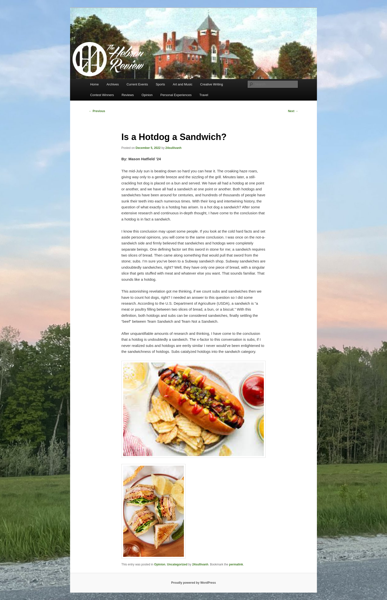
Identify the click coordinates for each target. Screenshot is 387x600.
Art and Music (182, 84)
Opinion (147, 95)
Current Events (137, 84)
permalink (236, 564)
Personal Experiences (176, 95)
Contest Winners (102, 95)
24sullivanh (173, 148)
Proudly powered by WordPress (193, 582)
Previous (97, 111)
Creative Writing (211, 84)
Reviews (128, 95)
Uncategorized (177, 564)
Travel (203, 95)
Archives (112, 84)
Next (293, 111)
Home (94, 84)
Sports (160, 84)
